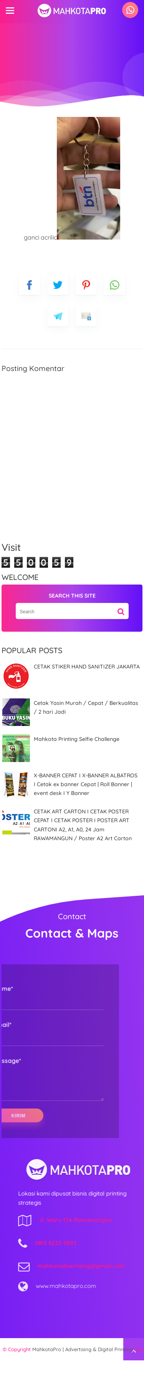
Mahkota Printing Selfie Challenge (76, 739)
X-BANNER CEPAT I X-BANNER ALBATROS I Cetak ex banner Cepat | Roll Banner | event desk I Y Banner (85, 784)
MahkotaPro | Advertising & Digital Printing (82, 1362)
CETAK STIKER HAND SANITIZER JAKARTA (87, 666)
